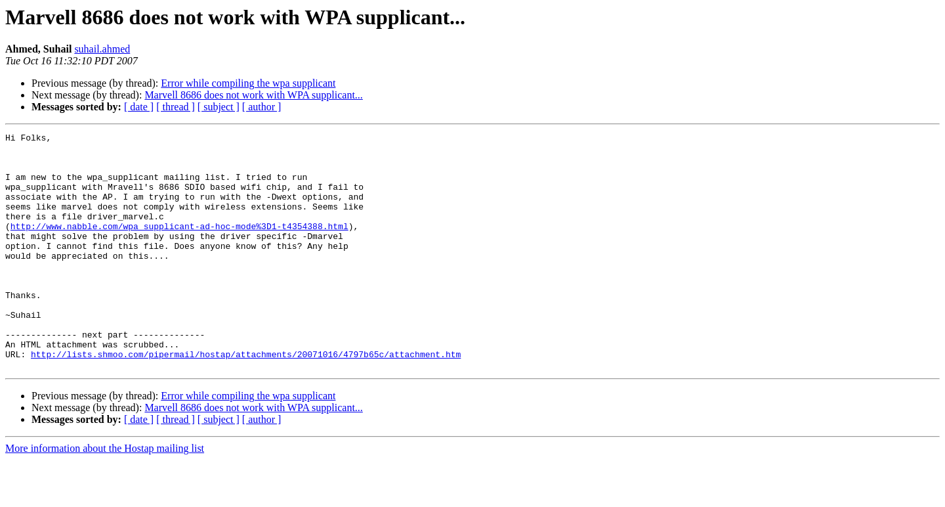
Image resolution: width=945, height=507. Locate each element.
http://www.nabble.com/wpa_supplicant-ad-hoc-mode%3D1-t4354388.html (179, 246)
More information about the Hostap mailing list (104, 495)
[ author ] (262, 106)
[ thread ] (175, 106)
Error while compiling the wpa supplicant (248, 83)
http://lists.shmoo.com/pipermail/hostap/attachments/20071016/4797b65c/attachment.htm (246, 399)
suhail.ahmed (102, 49)
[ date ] (139, 106)
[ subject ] (219, 106)
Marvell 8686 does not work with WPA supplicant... (253, 94)
